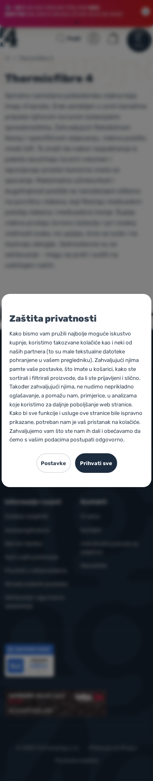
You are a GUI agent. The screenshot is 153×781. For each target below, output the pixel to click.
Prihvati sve (96, 463)
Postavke (53, 463)
